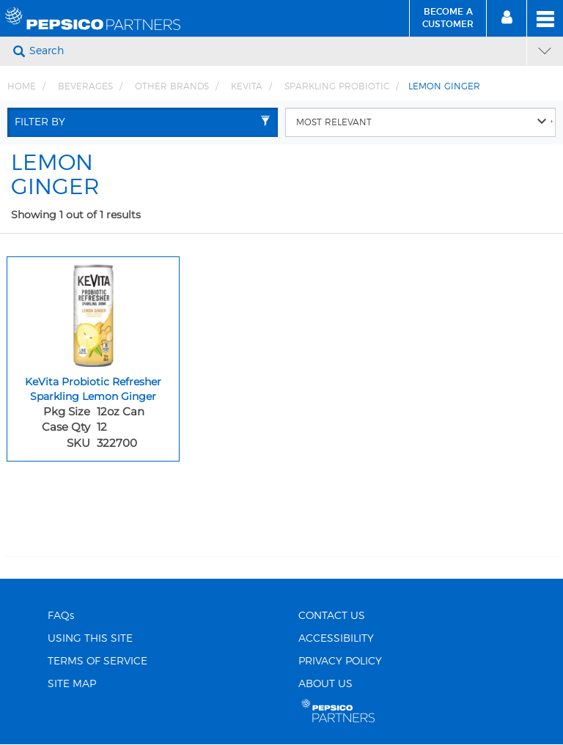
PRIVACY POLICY (340, 661)
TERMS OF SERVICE (97, 661)
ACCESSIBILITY (336, 639)
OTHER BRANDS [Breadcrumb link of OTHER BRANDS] (172, 86)
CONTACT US (331, 616)
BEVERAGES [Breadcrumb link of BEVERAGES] (85, 86)
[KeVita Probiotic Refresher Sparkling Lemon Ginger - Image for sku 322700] (93, 312)
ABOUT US (325, 684)
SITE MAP (72, 684)
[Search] (276, 51)
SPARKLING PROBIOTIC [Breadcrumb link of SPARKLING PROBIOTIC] (336, 86)
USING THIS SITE (90, 639)
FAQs (61, 616)
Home (21, 86)
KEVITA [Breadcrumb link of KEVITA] (246, 86)
